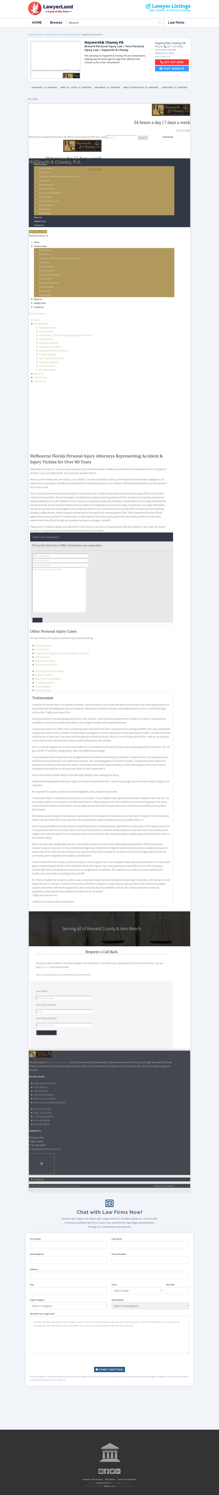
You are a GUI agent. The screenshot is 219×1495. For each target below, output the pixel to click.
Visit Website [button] (172, 68)
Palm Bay (75, 34)
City (32, 1284)
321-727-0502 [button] (172, 62)
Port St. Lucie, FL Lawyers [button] (75, 87)
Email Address (37, 1254)
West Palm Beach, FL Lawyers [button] (140, 87)
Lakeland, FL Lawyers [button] (175, 87)
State (114, 1284)
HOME (37, 22)
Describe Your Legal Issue (42, 1313)
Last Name (117, 1239)
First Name (35, 1239)
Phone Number (119, 1254)
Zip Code (170, 1284)
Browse (56, 22)
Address (34, 1269)
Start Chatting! (109, 1369)
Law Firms (177, 22)
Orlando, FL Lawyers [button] (107, 87)
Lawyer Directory (53, 34)
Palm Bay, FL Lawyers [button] (44, 87)
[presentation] (109, 1360)
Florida (66, 34)
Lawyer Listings (168, 6)
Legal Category (37, 1300)
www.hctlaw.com (162, 56)
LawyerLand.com (35, 34)
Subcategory (118, 1300)
